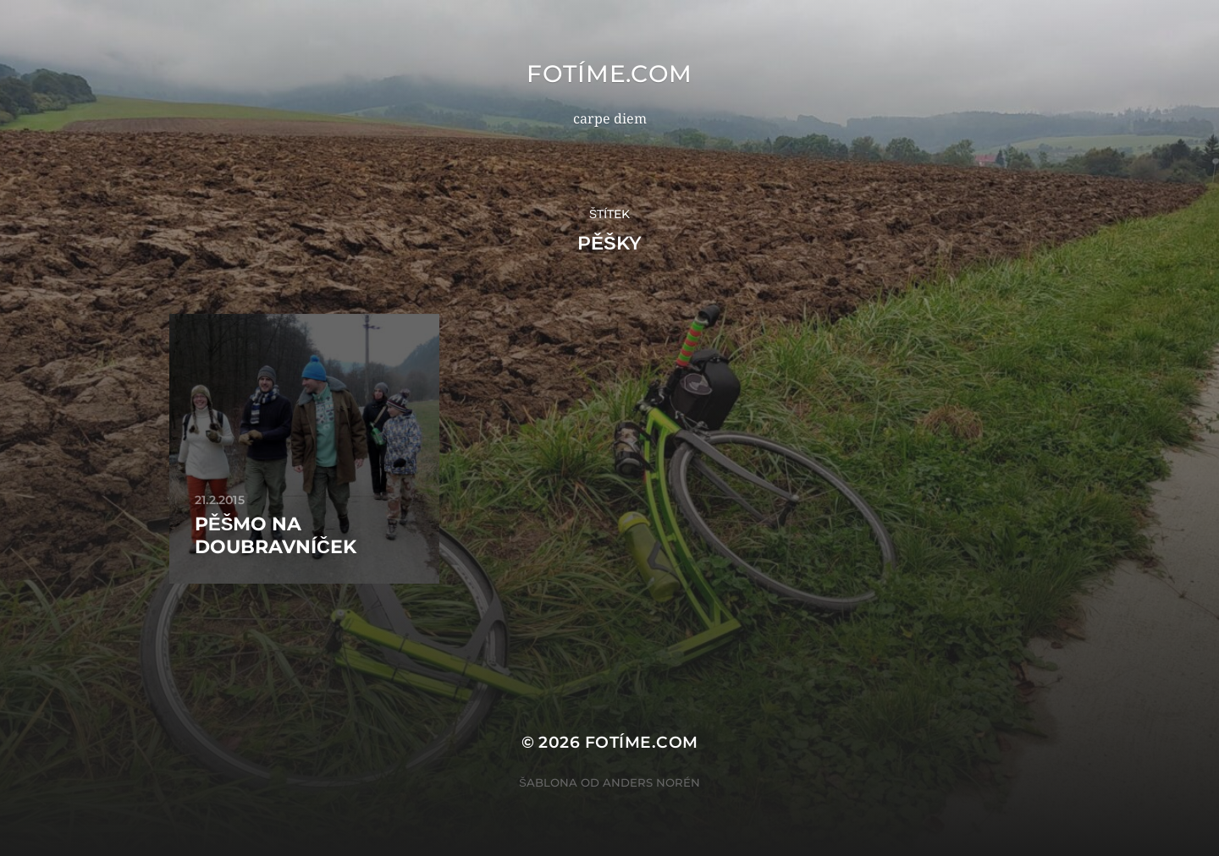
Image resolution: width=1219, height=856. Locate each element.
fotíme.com (609, 73)
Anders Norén (651, 782)
